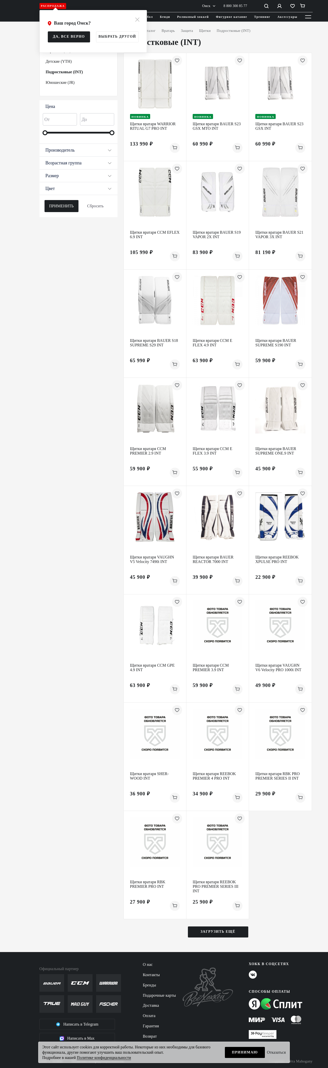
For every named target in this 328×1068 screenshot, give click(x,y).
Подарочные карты (159, 995)
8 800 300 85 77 (235, 6)
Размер (78, 175)
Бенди (165, 17)
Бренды (149, 985)
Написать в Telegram (77, 1024)
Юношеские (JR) (60, 82)
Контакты (151, 975)
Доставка (151, 1005)
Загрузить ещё (217, 931)
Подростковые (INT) (64, 72)
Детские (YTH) (59, 61)
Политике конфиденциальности (104, 1057)
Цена (50, 106)
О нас (148, 964)
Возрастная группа (78, 162)
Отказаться (276, 1052)
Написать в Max (77, 1038)
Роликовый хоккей (193, 17)
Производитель (78, 150)
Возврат (150, 1036)
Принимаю (245, 1052)
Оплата (149, 1016)
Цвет (78, 188)
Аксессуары (287, 17)
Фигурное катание (231, 17)
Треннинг (262, 17)
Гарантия (151, 1026)
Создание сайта (290, 1061)
